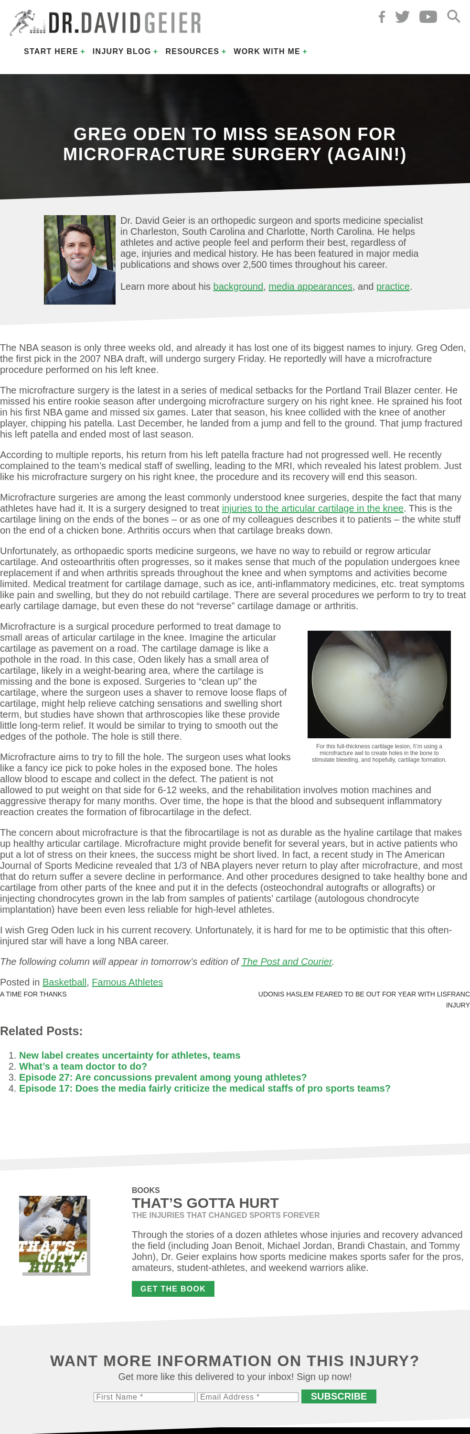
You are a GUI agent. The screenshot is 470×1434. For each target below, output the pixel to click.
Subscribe (339, 1396)
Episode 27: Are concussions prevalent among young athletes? (163, 1077)
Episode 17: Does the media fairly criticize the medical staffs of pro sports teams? (205, 1088)
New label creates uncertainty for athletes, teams (130, 1055)
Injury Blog (122, 51)
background (239, 286)
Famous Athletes (127, 982)
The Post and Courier (286, 961)
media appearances (310, 286)
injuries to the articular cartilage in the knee (313, 508)
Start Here (51, 51)
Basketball (64, 982)
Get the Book (173, 1289)
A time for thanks (33, 994)
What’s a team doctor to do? (83, 1066)
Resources (192, 51)
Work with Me (267, 51)
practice (393, 286)
